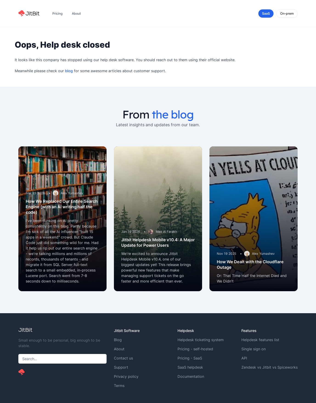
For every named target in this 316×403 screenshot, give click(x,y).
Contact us (123, 358)
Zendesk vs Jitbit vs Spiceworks (269, 367)
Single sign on (253, 349)
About (76, 13)
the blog (172, 114)
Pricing (57, 13)
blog (69, 71)
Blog (118, 339)
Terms (119, 385)
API (244, 358)
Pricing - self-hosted (195, 349)
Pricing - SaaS (190, 358)
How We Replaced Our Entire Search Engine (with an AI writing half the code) (62, 207)
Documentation (191, 376)
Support (121, 367)
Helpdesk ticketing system (201, 339)
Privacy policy (126, 376)
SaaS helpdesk (190, 367)
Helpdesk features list (260, 339)
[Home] (29, 13)
